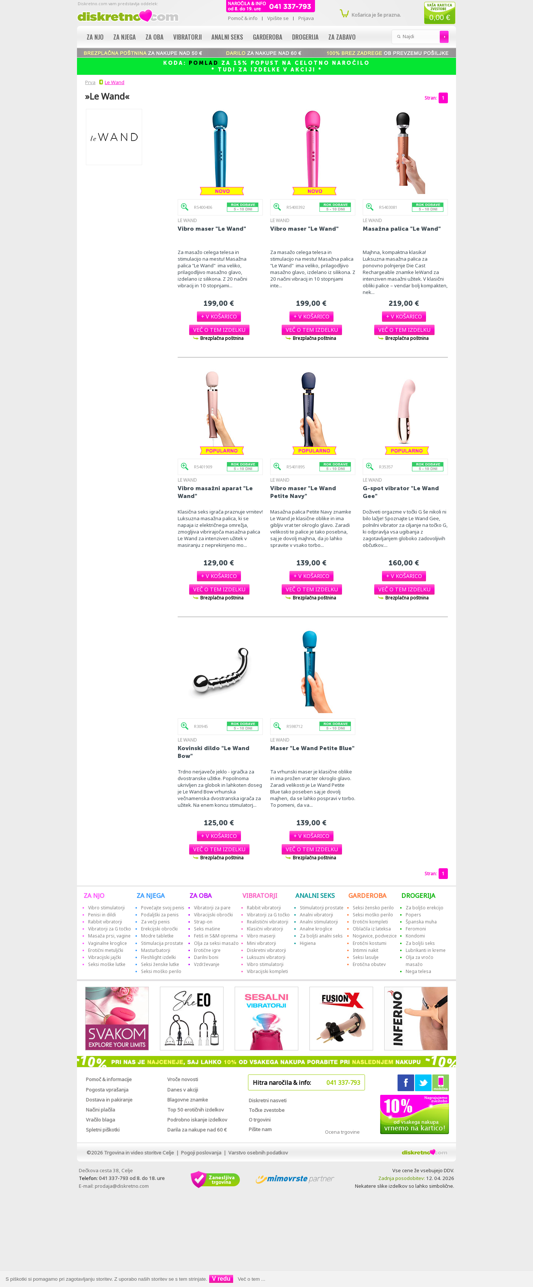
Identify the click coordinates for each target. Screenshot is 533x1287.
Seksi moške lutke (106, 964)
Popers (413, 915)
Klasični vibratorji (265, 929)
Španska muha (421, 922)
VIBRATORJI (259, 895)
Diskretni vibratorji (266, 950)
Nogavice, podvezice (375, 936)
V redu (221, 1279)
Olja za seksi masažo (216, 943)
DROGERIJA (418, 895)
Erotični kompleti (370, 922)
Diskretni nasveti (267, 1100)
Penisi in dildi (102, 915)
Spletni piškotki (103, 1129)
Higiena (308, 943)
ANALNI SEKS (315, 895)
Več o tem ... (251, 1279)
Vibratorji (187, 36)
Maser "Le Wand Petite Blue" (312, 748)
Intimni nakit (365, 950)
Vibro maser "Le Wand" (212, 228)
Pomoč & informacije (109, 1079)
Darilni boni (206, 957)
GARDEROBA (367, 895)
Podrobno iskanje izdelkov (197, 1119)
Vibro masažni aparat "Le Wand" (215, 492)
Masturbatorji (155, 950)
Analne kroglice (316, 929)
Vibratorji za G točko (109, 929)
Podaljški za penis (160, 915)
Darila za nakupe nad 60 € (197, 1129)
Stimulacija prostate (162, 943)
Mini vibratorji (261, 943)
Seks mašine (207, 929)
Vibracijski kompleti (267, 971)
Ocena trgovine (342, 1132)
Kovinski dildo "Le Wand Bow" (213, 752)
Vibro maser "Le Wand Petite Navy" (303, 492)
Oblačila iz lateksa (372, 929)
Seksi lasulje (366, 957)
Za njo (95, 36)
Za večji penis (155, 922)
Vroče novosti (182, 1079)
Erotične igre (207, 950)
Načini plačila (100, 1109)
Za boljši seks (420, 943)
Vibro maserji (261, 936)
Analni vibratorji (316, 915)
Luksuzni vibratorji (266, 957)
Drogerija (305, 36)
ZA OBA (201, 895)
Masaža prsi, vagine (109, 936)
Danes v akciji (182, 1089)
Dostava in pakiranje (109, 1099)
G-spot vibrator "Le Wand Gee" (401, 492)
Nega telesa (418, 971)
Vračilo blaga (100, 1119)
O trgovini (260, 1119)
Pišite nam (260, 1129)
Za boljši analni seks (321, 936)
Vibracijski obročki (213, 915)
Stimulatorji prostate (321, 908)
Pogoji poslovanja (201, 1152)
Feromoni (416, 929)
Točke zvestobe (267, 1110)
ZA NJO (94, 895)
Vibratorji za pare (212, 908)
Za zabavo (342, 36)
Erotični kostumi (369, 943)
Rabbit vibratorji (105, 922)
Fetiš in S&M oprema (216, 936)
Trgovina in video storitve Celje (139, 1152)
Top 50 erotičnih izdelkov (195, 1109)
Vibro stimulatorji (106, 908)
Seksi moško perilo (161, 971)
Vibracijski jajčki (104, 957)
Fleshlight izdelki (158, 957)
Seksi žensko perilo (373, 908)
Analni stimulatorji (319, 922)
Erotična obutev (369, 964)
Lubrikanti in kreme (426, 950)
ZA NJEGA (151, 895)
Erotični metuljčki (105, 950)
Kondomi (415, 936)
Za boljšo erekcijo (424, 908)
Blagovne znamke (187, 1099)
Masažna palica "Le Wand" (402, 228)
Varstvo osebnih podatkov (258, 1152)
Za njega (124, 36)
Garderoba (267, 36)
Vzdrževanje (206, 964)
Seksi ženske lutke (160, 964)
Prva (89, 82)
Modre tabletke (157, 936)
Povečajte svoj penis (162, 908)
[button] (219, 316)
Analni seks (227, 36)
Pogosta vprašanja (107, 1089)
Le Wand (114, 82)
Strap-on (203, 922)
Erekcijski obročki (159, 929)
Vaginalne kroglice (107, 943)
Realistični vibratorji (267, 922)
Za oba (154, 36)
